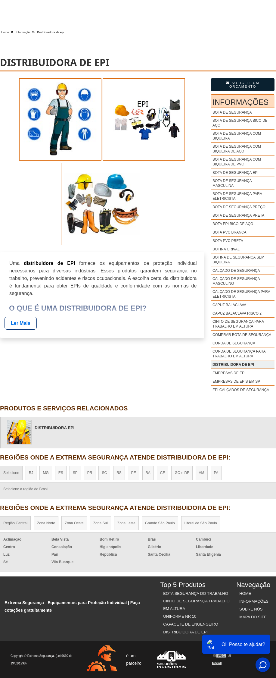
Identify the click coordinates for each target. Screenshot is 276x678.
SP (75, 473)
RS (119, 473)
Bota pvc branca (229, 232)
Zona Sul (100, 523)
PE (133, 473)
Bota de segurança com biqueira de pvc (236, 161)
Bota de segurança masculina (232, 183)
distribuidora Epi (54, 427)
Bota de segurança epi (235, 173)
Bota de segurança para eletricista (237, 196)
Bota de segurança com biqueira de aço (236, 148)
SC (104, 473)
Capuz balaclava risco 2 (237, 313)
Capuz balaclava (229, 305)
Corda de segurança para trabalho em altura (238, 353)
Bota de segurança (232, 112)
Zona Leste (126, 523)
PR (89, 473)
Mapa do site (253, 617)
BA (148, 473)
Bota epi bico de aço (232, 224)
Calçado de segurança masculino (236, 281)
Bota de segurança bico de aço (239, 122)
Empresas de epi (228, 373)
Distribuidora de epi (233, 365)
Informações (240, 102)
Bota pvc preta (227, 241)
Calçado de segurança (236, 270)
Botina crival (226, 249)
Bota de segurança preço (238, 207)
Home (245, 593)
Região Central (15, 523)
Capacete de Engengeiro (190, 624)
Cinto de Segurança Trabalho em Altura (196, 605)
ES (60, 473)
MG (45, 473)
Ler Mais (20, 323)
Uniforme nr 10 (179, 616)
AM (201, 473)
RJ (31, 473)
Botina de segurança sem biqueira (238, 259)
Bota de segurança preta (238, 215)
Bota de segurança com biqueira (236, 135)
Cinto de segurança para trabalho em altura (238, 323)
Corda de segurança (233, 343)
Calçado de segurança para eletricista (241, 294)
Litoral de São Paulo (201, 523)
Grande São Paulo (160, 523)
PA (216, 473)
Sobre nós (250, 609)
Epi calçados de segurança (240, 390)
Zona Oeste (74, 523)
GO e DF (182, 473)
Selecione (11, 473)
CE (162, 473)
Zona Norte (46, 523)
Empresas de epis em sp (236, 381)
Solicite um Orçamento (242, 84)
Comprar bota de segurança (241, 335)
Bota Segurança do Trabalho (195, 593)
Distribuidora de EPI (185, 632)
